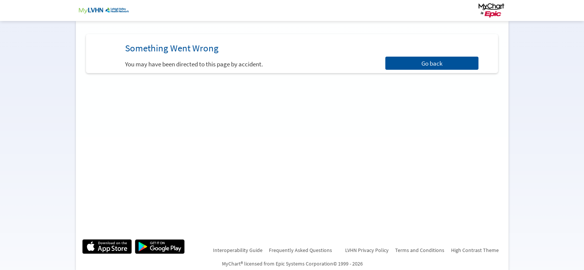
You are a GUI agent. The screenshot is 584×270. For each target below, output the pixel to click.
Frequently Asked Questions (300, 250)
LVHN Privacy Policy (367, 250)
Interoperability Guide (238, 250)
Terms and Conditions (419, 250)
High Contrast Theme (475, 250)
